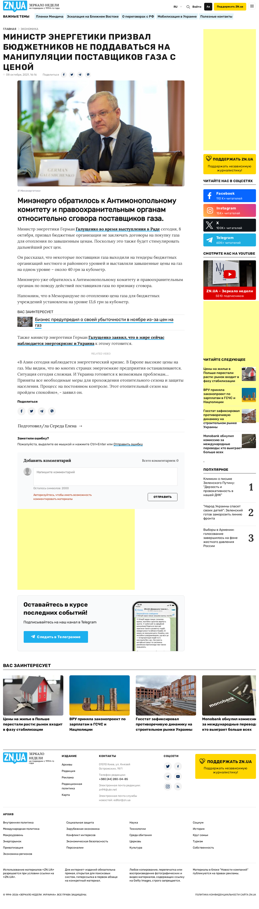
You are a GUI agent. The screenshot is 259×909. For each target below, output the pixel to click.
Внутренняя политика (18, 822)
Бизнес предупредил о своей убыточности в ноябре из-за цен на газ (104, 322)
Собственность (203, 847)
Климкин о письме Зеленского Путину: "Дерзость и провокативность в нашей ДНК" (219, 487)
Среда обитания (141, 835)
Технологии (138, 829)
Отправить (163, 497)
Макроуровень (13, 835)
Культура (136, 847)
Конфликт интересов (81, 835)
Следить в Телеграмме (56, 637)
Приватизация (13, 847)
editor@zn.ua (122, 800)
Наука (134, 822)
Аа (208, 6)
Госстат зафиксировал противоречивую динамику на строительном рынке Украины (164, 724)
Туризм (198, 841)
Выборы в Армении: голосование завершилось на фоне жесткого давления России (220, 538)
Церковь (135, 841)
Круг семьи (200, 835)
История (199, 829)
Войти (196, 6)
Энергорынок (12, 841)
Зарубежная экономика (83, 829)
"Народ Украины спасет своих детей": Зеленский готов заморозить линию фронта (223, 512)
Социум (198, 822)
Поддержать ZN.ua (230, 6)
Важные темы (16, 16)
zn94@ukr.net (108, 789)
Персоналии (75, 847)
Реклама (68, 777)
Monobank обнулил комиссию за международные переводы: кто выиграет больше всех (222, 444)
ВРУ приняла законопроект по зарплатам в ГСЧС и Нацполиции (97, 724)
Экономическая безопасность (87, 841)
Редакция (68, 771)
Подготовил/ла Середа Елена (47, 425)
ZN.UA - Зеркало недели (229, 291)
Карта (66, 795)
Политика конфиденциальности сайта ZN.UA (225, 894)
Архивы (67, 764)
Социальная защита (80, 822)
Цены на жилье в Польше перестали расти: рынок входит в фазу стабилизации (33, 724)
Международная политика (21, 829)
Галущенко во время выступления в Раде (118, 228)
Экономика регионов (17, 854)
